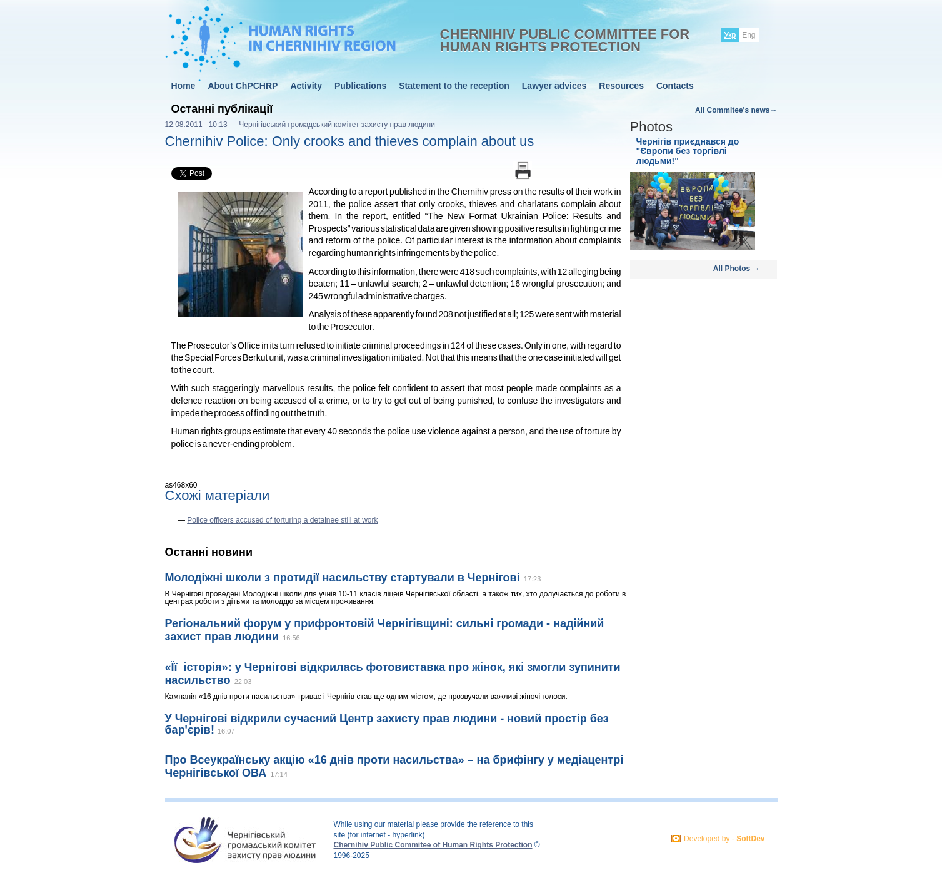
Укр (730, 35)
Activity (306, 86)
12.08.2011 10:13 (196, 124)
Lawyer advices (554, 86)
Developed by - (724, 838)
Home (183, 86)
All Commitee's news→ (736, 110)
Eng (748, 35)
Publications (360, 86)
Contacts (675, 86)
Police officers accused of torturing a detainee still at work (282, 520)
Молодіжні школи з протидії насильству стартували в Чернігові (342, 577)
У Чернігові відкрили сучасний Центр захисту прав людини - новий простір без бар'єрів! (387, 724)
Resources (621, 86)
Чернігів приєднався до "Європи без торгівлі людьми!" (687, 151)
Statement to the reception (454, 86)
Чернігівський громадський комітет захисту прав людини (337, 124)
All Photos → (736, 268)
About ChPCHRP (243, 86)
